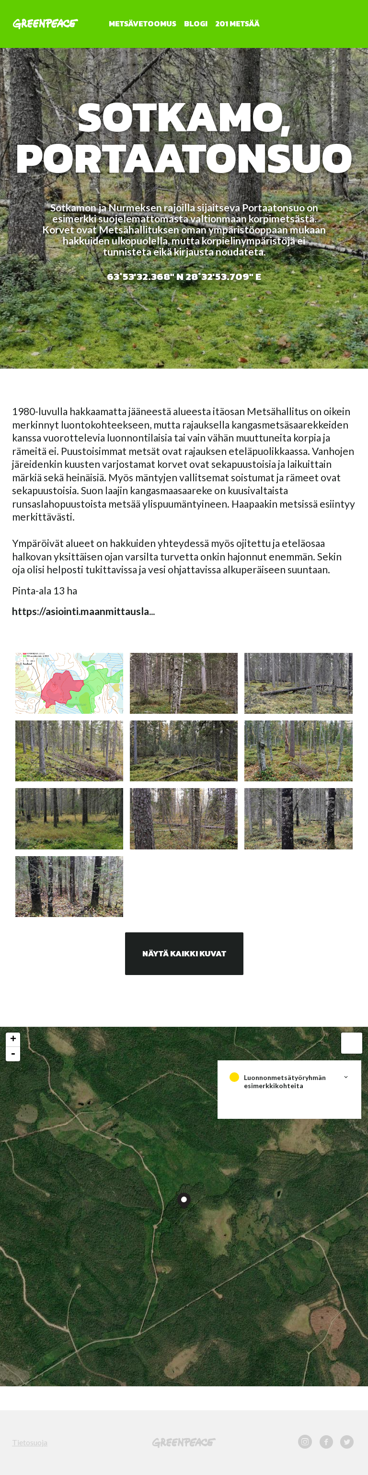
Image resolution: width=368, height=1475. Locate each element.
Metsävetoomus (142, 23)
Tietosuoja (29, 1442)
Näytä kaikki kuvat (184, 953)
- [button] (13, 1054)
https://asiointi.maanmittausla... (83, 611)
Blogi (195, 23)
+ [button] (13, 1040)
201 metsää (237, 23)
